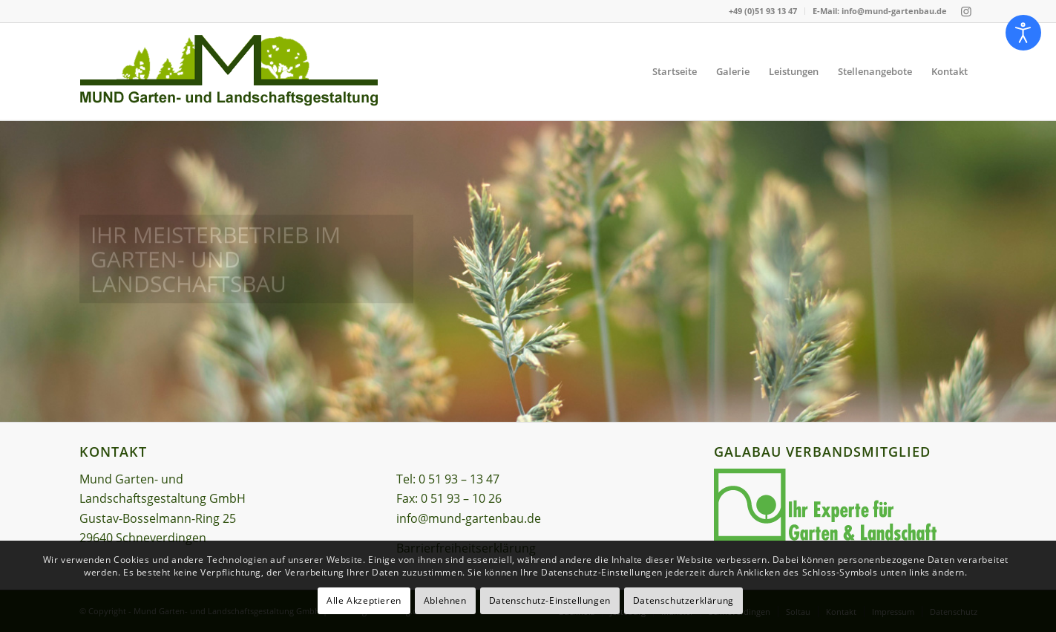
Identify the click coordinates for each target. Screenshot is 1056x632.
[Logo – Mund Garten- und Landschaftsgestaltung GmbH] (228, 71)
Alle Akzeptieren (364, 600)
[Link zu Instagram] (966, 11)
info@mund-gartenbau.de (468, 518)
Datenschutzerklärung (683, 600)
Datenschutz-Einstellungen (550, 600)
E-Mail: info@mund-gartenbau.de (880, 10)
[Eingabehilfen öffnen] (1023, 33)
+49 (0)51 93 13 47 (763, 10)
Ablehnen (445, 600)
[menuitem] (763, 11)
